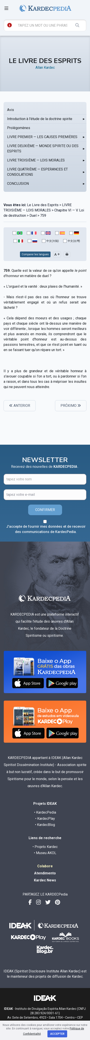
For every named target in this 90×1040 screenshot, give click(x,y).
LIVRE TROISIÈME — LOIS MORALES (36, 160)
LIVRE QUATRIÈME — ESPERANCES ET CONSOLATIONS (37, 172)
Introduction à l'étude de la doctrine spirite (39, 119)
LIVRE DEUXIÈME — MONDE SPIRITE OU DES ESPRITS (42, 148)
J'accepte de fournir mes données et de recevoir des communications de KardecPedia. (46, 529)
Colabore (45, 866)
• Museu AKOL (45, 853)
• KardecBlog (45, 825)
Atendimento (45, 873)
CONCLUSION (18, 183)
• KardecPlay (45, 818)
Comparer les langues (35, 254)
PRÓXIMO (71, 405)
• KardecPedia (45, 812)
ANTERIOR (19, 405)
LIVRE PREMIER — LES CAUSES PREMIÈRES (42, 137)
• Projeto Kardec (45, 847)
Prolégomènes (18, 128)
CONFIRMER (45, 510)
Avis (10, 110)
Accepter (57, 1033)
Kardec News (45, 880)
